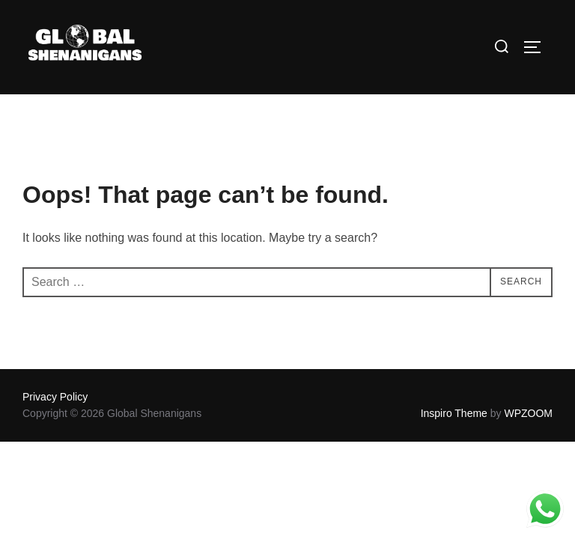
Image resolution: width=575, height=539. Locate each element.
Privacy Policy (55, 397)
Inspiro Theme (454, 413)
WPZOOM (528, 413)
